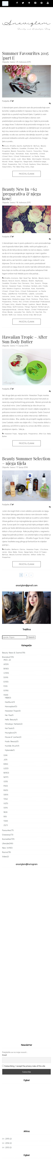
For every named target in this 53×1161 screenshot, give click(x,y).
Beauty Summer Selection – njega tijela (26, 461)
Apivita (19, 145)
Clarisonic (25, 283)
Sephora (32, 164)
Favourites (37, 151)
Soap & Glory (7, 166)
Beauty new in (44, 278)
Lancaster (6, 159)
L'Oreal (42, 153)
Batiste (34, 278)
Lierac (13, 159)
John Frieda (43, 286)
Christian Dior (32, 148)
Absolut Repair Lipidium (25, 304)
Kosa (27, 153)
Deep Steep (6, 306)
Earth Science (18, 306)
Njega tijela (27, 161)
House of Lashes (13, 737)
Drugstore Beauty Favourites (13, 151)
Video (5, 856)
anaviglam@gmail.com (26, 585)
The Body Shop (18, 166)
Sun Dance (17, 314)
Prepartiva (6, 557)
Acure (6, 145)
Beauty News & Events (11, 280)
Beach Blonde (41, 304)
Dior (41, 148)
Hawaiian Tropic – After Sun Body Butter (24, 339)
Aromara (14, 278)
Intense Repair (24, 309)
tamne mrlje (28, 314)
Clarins (22, 549)
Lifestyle (7, 843)
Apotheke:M (27, 145)
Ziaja (32, 166)
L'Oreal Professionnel (22, 156)
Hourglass (11, 732)
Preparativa (12, 164)
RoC (19, 164)
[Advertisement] (26, 1106)
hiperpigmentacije (9, 309)
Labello (31, 293)
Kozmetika (34, 153)
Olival (4, 164)
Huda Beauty (12, 741)
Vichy (27, 166)
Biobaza (24, 280)
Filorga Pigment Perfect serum (37, 306)
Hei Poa (9, 715)
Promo (15, 301)
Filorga (45, 151)
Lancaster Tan (19, 312)
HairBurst (10, 702)
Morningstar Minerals (40, 159)
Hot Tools (9, 728)
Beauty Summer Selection (19, 554)
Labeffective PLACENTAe (17, 293)
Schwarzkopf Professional (40, 301)
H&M (8, 697)
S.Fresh (25, 164)
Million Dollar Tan (38, 554)
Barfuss (36, 145)
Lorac (19, 296)
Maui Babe (26, 159)
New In (30, 296)
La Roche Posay (38, 156)
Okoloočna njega (39, 161)
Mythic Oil (30, 312)
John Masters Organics (11, 288)
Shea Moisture (42, 164)
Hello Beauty (11, 719)
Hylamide (10, 750)
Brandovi (8, 657)
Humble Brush (12, 745)
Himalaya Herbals (30, 286)
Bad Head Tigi (25, 278)
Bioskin (31, 280)
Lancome (5, 296)
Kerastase (20, 153)
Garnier (5, 286)
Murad (4, 161)
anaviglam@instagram (26, 864)
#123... (7, 659)
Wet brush (38, 314)
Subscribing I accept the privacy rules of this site (24, 1066)
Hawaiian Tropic (8, 153)
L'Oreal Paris (7, 156)
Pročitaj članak (26, 173)
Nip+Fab (38, 312)
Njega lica (18, 161)
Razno (6, 852)
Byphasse (39, 280)
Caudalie (22, 148)
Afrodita (13, 145)
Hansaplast (11, 706)
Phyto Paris (43, 299)
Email (4, 1055)
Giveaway (7, 834)
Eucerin (29, 151)
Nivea (11, 161)
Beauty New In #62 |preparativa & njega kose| (21, 193)
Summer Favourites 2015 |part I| (25, 55)
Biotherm (15, 148)
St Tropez (5, 304)
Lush (19, 159)
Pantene (34, 299)
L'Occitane (44, 549)
